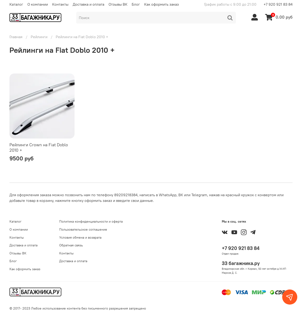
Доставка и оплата (88, 4)
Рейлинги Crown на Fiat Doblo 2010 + (38, 147)
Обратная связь (71, 245)
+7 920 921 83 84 (278, 4)
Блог (136, 4)
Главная (15, 36)
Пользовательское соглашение (83, 229)
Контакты (60, 4)
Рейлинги (39, 36)
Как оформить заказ (161, 4)
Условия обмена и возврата (80, 237)
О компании (37, 4)
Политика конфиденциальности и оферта (91, 221)
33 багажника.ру (241, 263)
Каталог (16, 4)
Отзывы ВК (118, 4)
